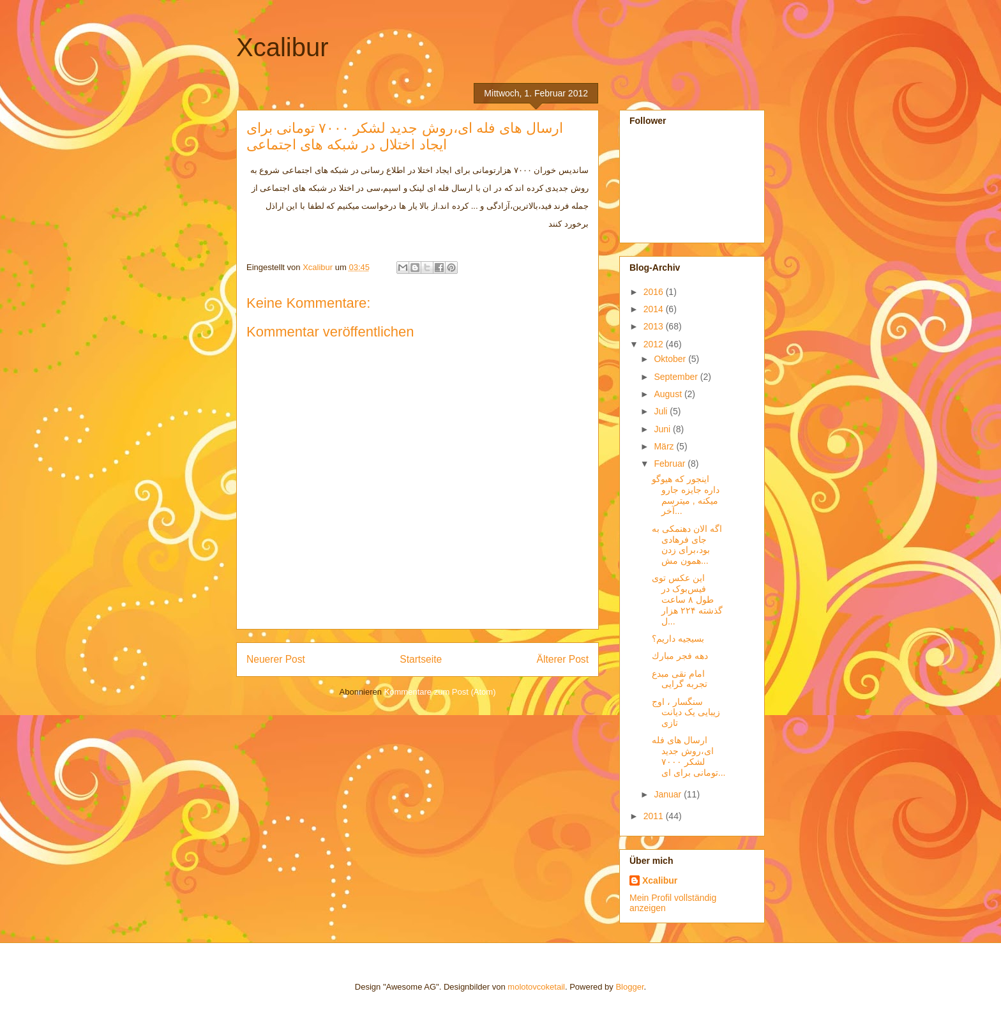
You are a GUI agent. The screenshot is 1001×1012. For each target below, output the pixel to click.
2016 (655, 292)
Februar (671, 463)
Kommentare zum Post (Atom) (440, 692)
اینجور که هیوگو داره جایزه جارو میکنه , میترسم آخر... (685, 495)
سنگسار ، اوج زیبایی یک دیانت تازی (686, 713)
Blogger (629, 987)
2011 (655, 816)
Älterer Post (563, 659)
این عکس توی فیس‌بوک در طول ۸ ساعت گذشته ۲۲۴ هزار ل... (687, 599)
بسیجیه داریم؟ (678, 638)
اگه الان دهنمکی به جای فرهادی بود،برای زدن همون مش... (687, 545)
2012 (655, 344)
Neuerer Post (275, 659)
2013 (655, 326)
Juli (662, 411)
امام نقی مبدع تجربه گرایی (679, 679)
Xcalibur (282, 47)
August (669, 394)
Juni (663, 429)
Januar (669, 794)
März (665, 446)
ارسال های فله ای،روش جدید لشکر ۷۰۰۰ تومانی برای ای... (688, 756)
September (677, 377)
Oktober (671, 359)
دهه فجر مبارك (680, 656)
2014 (655, 309)
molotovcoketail (536, 987)
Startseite (421, 659)
